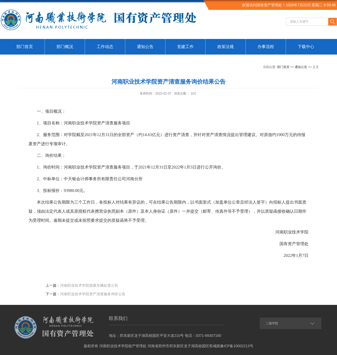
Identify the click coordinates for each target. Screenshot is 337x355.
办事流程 (265, 46)
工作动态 (105, 46)
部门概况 (65, 46)
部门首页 (24, 46)
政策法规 (225, 46)
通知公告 (145, 46)
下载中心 (306, 46)
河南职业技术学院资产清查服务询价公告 (92, 294)
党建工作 (185, 46)
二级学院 (272, 323)
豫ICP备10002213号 (236, 346)
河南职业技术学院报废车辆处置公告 (89, 285)
